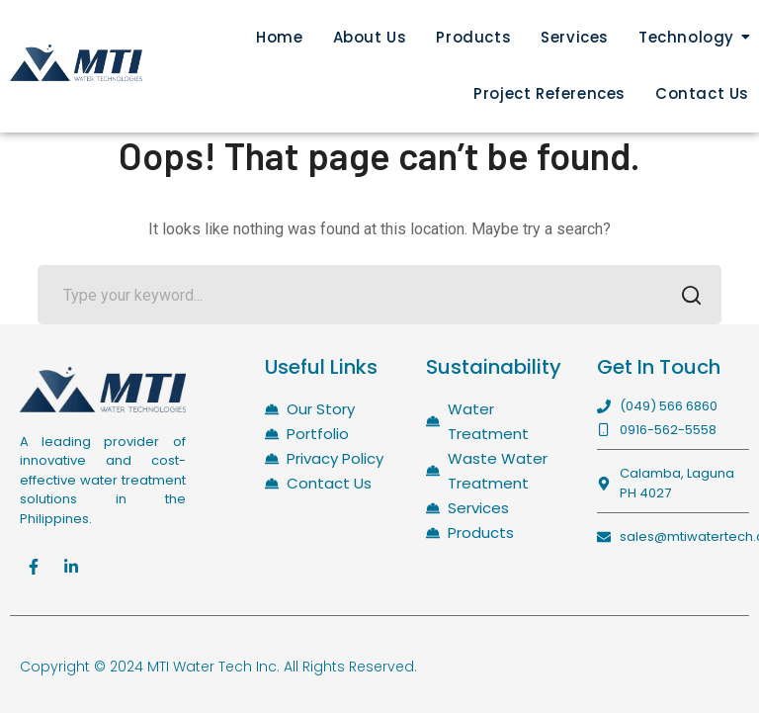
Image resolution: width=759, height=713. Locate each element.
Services (575, 37)
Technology (686, 37)
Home (279, 37)
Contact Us (702, 93)
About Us (370, 37)
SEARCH (686, 297)
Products (473, 37)
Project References (549, 93)
